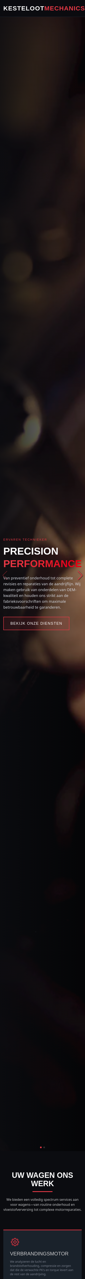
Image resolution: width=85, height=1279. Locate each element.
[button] (80, 575)
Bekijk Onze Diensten (36, 623)
